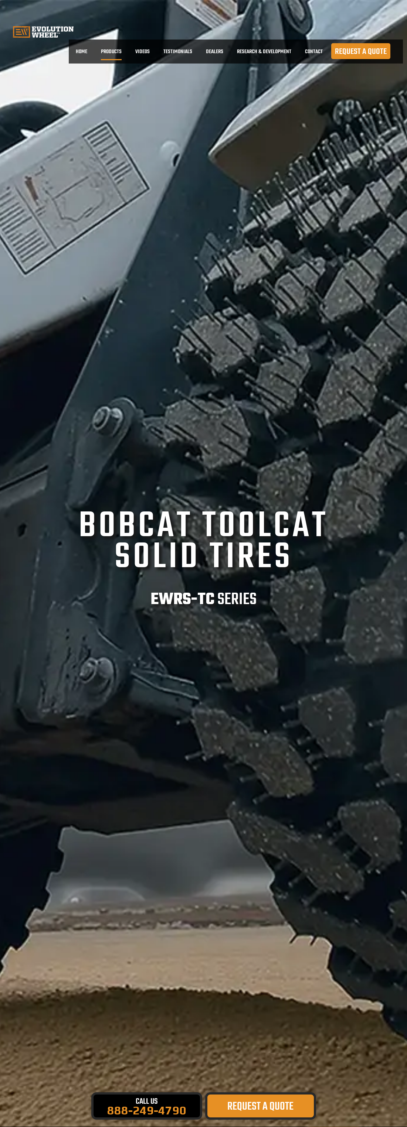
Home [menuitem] (81, 51)
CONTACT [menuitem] (314, 51)
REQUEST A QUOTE (361, 51)
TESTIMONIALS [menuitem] (177, 51)
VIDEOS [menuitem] (142, 51)
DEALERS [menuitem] (214, 51)
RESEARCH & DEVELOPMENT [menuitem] (264, 51)
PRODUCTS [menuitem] (111, 52)
